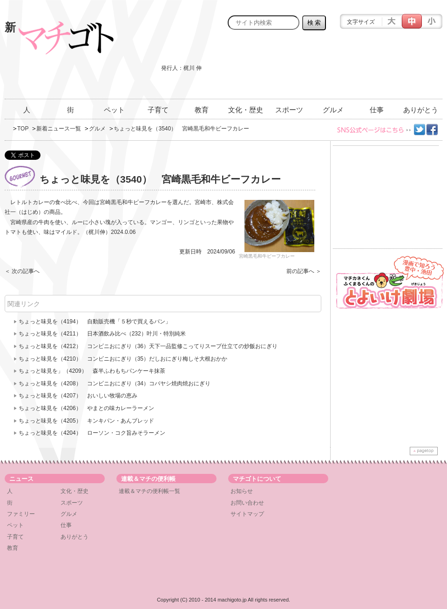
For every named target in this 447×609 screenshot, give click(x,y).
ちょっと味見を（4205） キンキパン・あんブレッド (86, 420)
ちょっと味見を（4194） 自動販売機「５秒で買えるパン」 (95, 321)
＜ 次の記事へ (22, 271)
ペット (114, 110)
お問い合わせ (247, 503)
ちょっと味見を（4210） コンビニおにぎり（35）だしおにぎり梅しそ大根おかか (123, 359)
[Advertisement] (404, 70)
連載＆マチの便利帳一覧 (149, 491)
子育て (158, 110)
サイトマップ (247, 514)
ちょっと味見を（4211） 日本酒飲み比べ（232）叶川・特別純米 (102, 333)
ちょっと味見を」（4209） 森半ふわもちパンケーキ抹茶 (92, 371)
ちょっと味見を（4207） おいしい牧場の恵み (78, 395)
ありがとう (420, 110)
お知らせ (241, 491)
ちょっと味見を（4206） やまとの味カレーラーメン (86, 408)
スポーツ (289, 110)
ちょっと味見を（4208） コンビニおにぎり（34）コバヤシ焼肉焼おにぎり (114, 383)
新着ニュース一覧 (58, 128)
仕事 (377, 110)
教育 (202, 110)
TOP (22, 128)
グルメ (333, 110)
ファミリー (21, 514)
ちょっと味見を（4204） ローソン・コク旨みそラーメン (92, 433)
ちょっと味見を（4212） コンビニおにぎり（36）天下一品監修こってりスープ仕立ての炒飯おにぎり (148, 346)
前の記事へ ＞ (303, 271)
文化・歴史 (245, 110)
